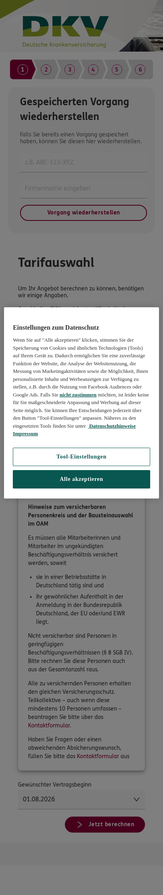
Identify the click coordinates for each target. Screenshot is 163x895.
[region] (81, 403)
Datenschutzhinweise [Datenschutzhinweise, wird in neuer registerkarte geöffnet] (112, 426)
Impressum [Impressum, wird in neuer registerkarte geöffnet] (25, 433)
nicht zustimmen (78, 395)
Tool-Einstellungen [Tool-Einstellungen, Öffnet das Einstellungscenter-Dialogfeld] (81, 457)
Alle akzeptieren (81, 479)
